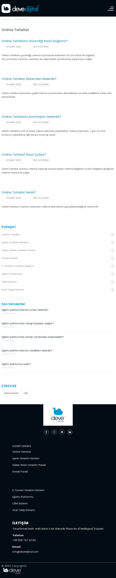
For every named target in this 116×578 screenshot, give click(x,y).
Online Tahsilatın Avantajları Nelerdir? (31, 116)
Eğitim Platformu (58, 274)
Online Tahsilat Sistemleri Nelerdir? (29, 79)
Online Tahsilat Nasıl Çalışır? (24, 154)
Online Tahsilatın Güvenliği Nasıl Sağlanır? (35, 41)
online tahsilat (11, 393)
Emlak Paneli (58, 258)
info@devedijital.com (25, 551)
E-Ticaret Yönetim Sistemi (58, 266)
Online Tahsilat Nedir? (19, 192)
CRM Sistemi (58, 282)
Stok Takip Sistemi (58, 290)
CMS (26, 393)
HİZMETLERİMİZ (21, 446)
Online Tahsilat (58, 235)
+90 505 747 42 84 (24, 540)
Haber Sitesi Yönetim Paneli (58, 250)
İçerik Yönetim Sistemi (58, 243)
